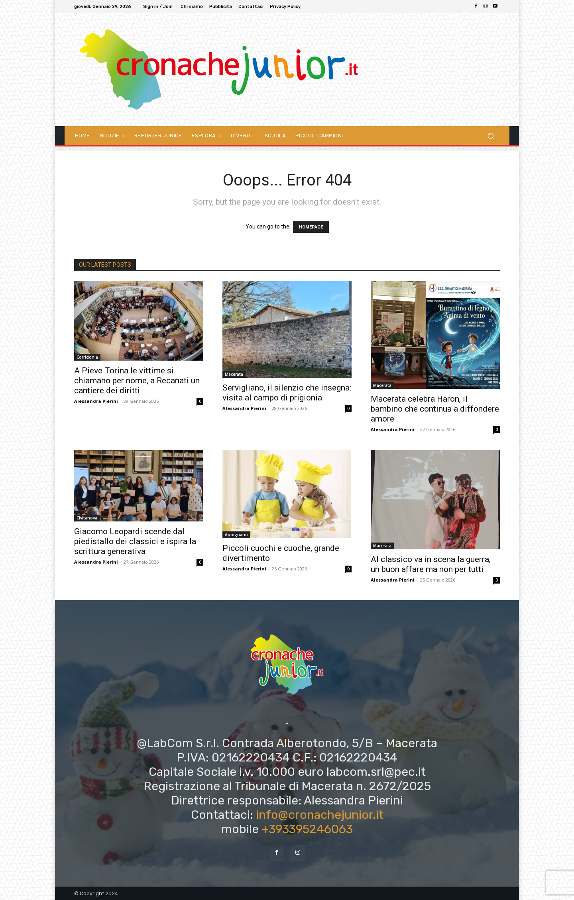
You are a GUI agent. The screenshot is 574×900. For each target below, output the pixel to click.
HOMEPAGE (311, 227)
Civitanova (87, 518)
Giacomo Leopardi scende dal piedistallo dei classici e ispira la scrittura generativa (135, 541)
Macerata (234, 374)
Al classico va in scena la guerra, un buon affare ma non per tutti (431, 564)
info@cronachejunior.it (319, 815)
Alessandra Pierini (96, 401)
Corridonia (87, 357)
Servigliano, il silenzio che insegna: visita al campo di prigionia (286, 392)
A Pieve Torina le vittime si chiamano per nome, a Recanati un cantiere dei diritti (137, 380)
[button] (490, 135)
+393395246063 (307, 829)
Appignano (236, 534)
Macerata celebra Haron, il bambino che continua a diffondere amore (435, 409)
